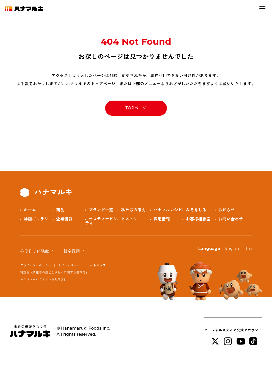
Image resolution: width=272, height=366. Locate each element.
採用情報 (162, 219)
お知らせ (226, 210)
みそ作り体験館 (34, 251)
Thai (248, 248)
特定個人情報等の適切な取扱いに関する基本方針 (54, 272)
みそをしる (196, 210)
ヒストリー (131, 219)
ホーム (30, 210)
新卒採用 (71, 251)
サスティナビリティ (101, 221)
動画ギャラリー (38, 219)
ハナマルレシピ (168, 210)
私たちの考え (133, 210)
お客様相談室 (198, 219)
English (232, 248)
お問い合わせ (230, 219)
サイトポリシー (69, 265)
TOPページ (135, 108)
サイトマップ (96, 265)
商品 (60, 210)
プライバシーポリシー (35, 265)
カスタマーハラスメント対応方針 (43, 279)
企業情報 (64, 219)
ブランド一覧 (101, 210)
